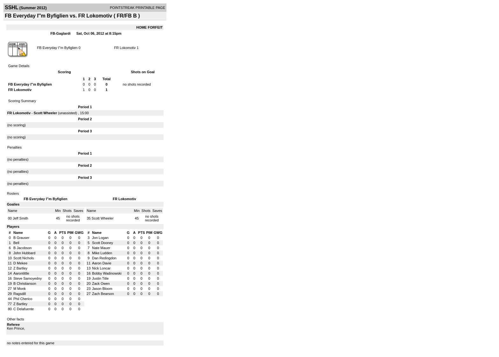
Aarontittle (21, 273)
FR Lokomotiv (125, 48)
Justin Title (100, 278)
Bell (16, 243)
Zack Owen (101, 283)
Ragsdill (19, 294)
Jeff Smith (20, 218)
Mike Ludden (102, 253)
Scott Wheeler (45, 113)
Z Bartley (20, 268)
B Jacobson (22, 248)
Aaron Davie (101, 263)
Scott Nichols (23, 258)
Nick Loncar (101, 268)
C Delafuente (23, 309)
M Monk (19, 288)
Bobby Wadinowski (107, 273)
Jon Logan (100, 238)
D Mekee (20, 263)
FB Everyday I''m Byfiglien (57, 48)
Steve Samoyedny (27, 278)
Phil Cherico (22, 299)
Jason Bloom (102, 288)
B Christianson (24, 283)
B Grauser (21, 238)
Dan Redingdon (104, 258)
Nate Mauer (101, 248)
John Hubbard (24, 253)
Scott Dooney (102, 243)
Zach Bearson (103, 294)
